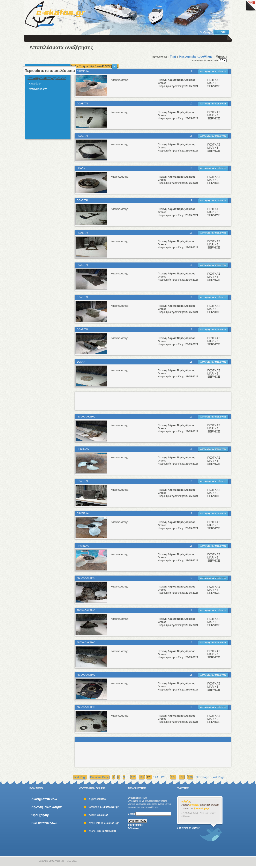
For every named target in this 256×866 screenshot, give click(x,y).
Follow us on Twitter (188, 828)
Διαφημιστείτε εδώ (44, 799)
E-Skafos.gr (134, 828)
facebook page (201, 808)
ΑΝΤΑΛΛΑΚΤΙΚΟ (86, 416)
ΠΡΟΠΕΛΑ (83, 71)
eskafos (185, 801)
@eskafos (102, 815)
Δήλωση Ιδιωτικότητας (46, 807)
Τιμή (173, 56)
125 (162, 777)
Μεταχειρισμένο (38, 88)
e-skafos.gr (32, 861)
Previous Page (99, 777)
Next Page (202, 777)
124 (155, 777)
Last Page (218, 777)
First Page (79, 777)
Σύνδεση (204, 32)
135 (181, 777)
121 (133, 777)
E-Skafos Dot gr (109, 807)
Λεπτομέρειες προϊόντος (213, 71)
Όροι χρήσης (40, 815)
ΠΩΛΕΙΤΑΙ (82, 103)
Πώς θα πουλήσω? (44, 823)
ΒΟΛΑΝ (81, 168)
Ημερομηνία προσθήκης (195, 56)
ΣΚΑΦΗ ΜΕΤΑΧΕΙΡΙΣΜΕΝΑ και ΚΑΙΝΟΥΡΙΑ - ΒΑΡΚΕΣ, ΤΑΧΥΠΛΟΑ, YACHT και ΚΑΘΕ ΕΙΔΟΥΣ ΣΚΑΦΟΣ (55, 14)
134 (173, 777)
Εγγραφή (222, 32)
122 (141, 777)
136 (190, 777)
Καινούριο (34, 83)
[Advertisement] (174, 12)
